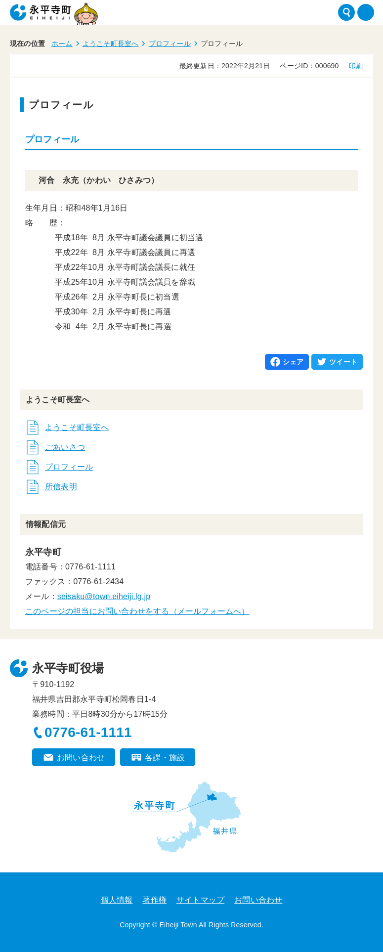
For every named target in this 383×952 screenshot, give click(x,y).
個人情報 (117, 900)
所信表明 (61, 486)
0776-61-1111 (88, 732)
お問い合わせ (81, 757)
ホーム (62, 43)
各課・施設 (165, 757)
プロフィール (170, 43)
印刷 (356, 66)
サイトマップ (200, 900)
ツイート (343, 362)
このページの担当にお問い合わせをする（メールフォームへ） (137, 611)
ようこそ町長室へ (111, 43)
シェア (293, 362)
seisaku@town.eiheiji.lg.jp (104, 596)
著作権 (154, 900)
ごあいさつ (65, 447)
